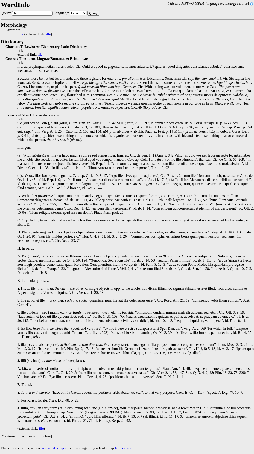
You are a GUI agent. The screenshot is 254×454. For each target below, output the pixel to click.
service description (55, 448)
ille (21, 34)
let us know (123, 448)
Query (93, 13)
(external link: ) (35, 34)
